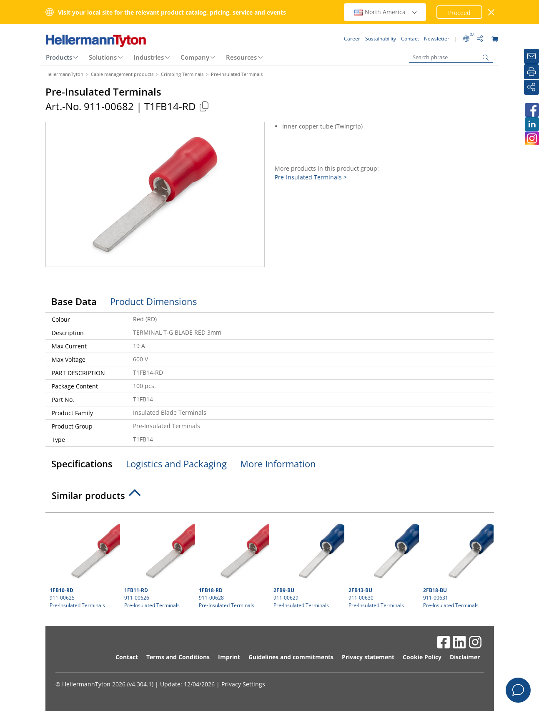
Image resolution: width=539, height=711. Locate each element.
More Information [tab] (278, 463)
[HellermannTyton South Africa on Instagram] (531, 138)
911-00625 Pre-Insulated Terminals (84, 563)
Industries (148, 57)
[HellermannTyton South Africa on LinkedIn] (531, 124)
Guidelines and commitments (290, 657)
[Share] (531, 87)
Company (195, 57)
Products (59, 57)
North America (386, 12)
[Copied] (204, 106)
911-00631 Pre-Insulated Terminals (457, 563)
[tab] (269, 497)
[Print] (531, 71)
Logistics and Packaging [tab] (176, 463)
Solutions (103, 57)
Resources (241, 57)
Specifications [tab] (82, 463)
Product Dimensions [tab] (153, 301)
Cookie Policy (422, 657)
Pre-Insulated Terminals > (311, 177)
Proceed (459, 13)
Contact (126, 657)
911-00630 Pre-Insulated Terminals (382, 563)
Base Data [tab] (74, 301)
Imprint (229, 657)
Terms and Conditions (178, 657)
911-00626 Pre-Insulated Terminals (158, 563)
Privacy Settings (243, 684)
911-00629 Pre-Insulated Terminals (307, 563)
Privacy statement (368, 657)
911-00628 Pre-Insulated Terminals (233, 563)
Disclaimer (465, 657)
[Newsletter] (531, 56)
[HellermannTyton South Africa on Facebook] (531, 110)
